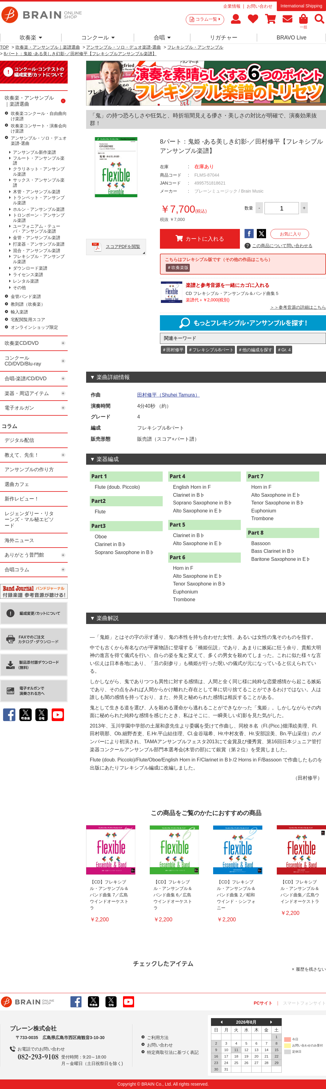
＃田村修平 (173, 349)
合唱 (162, 38)
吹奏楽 (31, 38)
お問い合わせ (259, 6)
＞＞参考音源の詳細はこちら (298, 307)
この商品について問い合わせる (278, 246)
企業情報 (232, 6)
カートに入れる (200, 238)
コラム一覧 (208, 19)
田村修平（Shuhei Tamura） (168, 395)
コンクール (98, 38)
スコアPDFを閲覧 (123, 246)
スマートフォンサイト (304, 1003)
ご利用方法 (158, 1037)
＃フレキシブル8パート (211, 349)
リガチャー (223, 38)
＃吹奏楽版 (178, 267)
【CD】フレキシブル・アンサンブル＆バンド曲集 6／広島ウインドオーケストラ (172, 894)
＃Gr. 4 (284, 349)
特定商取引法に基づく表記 (173, 1052)
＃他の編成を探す (255, 349)
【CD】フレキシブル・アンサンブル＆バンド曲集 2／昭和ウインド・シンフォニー (236, 894)
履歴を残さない (311, 969)
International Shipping (301, 5)
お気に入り (290, 233)
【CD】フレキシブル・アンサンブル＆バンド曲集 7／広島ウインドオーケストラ (109, 894)
